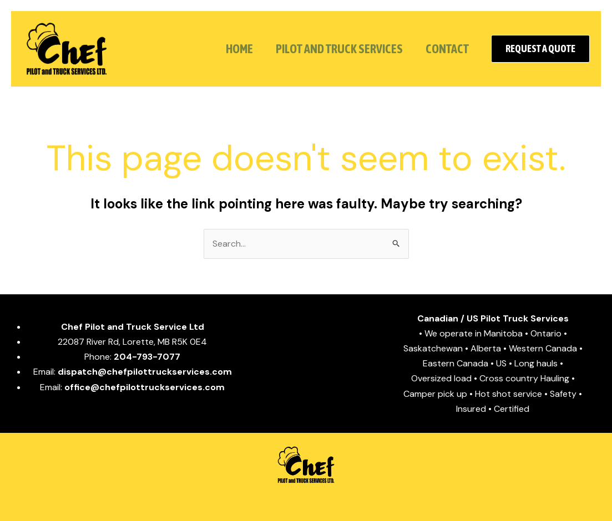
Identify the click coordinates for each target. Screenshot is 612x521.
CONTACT (446, 49)
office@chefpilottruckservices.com (144, 387)
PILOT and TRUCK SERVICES (336, 49)
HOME (235, 49)
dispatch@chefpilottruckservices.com (145, 371)
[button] (540, 49)
